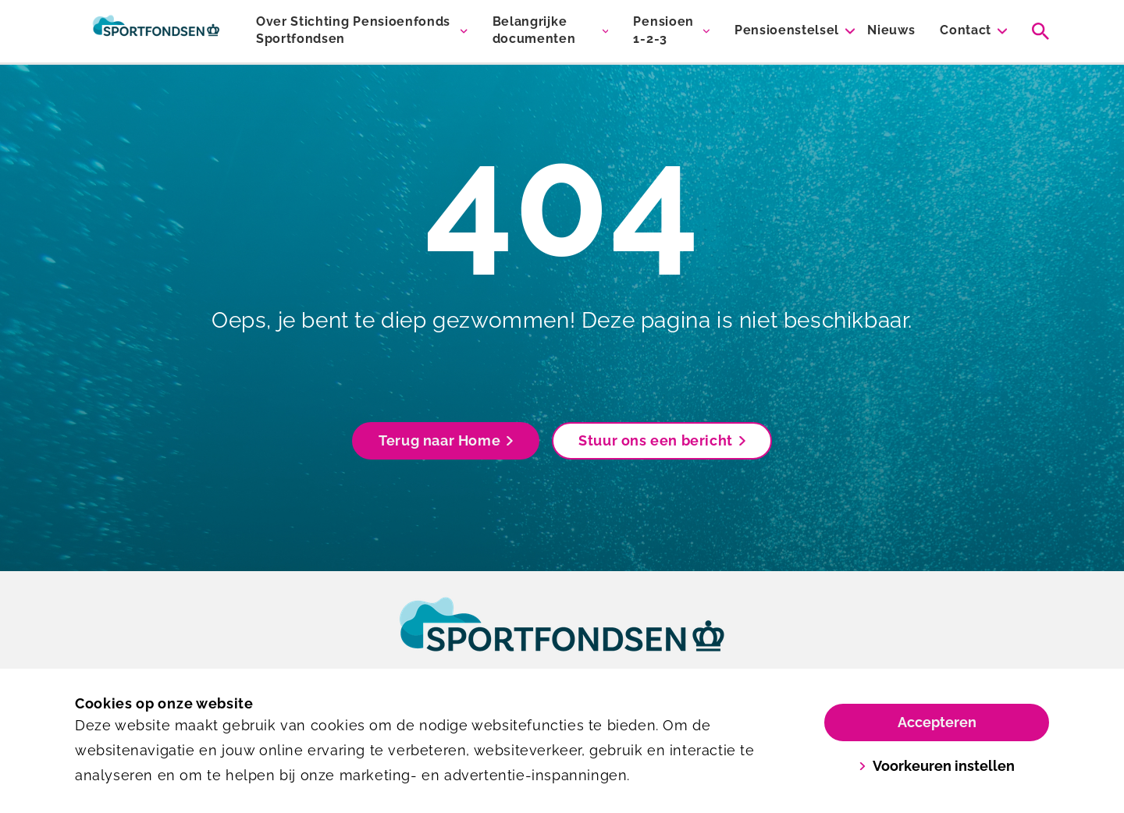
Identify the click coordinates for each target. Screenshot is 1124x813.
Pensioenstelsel (787, 30)
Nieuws (891, 30)
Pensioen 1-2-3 (663, 30)
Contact (965, 30)
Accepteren (937, 722)
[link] (562, 639)
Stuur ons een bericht (661, 440)
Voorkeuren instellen (937, 766)
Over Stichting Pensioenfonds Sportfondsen (353, 30)
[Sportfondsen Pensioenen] (156, 31)
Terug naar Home (446, 440)
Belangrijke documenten (534, 30)
